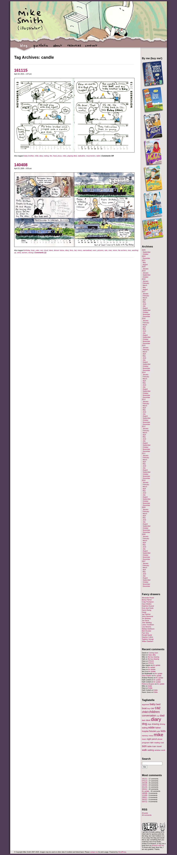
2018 (144, 279)
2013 (144, 399)
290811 (144, 797)
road (162, 743)
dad (162, 715)
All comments (147, 815)
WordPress (122, 852)
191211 (144, 779)
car (152, 708)
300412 (144, 789)
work (163, 750)
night (149, 739)
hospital (145, 731)
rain (105, 250)
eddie (151, 727)
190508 (144, 793)
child (36, 156)
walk (144, 750)
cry (158, 716)
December (146, 258)
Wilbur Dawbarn (147, 641)
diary (41, 156)
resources (74, 47)
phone (159, 739)
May (144, 262)
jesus (60, 156)
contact (91, 47)
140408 (21, 165)
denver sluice (59, 250)
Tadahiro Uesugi (147, 639)
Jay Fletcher (146, 614)
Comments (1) (40, 252)
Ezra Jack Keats (147, 608)
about (57, 47)
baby (153, 704)
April (144, 300)
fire (51, 156)
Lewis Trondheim (148, 625)
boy (148, 708)
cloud (46, 250)
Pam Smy (145, 633)
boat (32, 250)
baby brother (29, 156)
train (154, 746)
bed (158, 704)
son (144, 746)
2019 (144, 271)
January (146, 269)
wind (19, 252)
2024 (144, 256)
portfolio (40, 47)
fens (71, 250)
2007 (144, 561)
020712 (144, 801)
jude (158, 731)
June (144, 304)
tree (129, 250)
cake (37, 250)
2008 (144, 534)
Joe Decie (145, 620)
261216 (144, 787)
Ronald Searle (147, 635)
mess (80, 250)
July (144, 306)
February (146, 283)
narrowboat (87, 250)
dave (51, 250)
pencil (154, 739)
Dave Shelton (147, 604)
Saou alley (152, 655)
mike (64, 156)
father (158, 727)
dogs (149, 724)
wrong (30, 252)
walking (150, 750)
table (98, 156)
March (145, 285)
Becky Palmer (147, 600)
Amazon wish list (158, 845)
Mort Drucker (146, 631)
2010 (144, 480)
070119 (151, 661)
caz (41, 250)
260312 (144, 799)
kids (163, 731)
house (152, 731)
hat (75, 250)
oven (94, 250)
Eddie (150, 686)
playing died (72, 156)
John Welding (147, 623)
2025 (144, 250)
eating (46, 156)
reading (157, 743)
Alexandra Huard (148, 598)
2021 (144, 260)
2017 (144, 291)
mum (144, 739)
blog (24, 47)
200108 (144, 783)
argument (145, 704)
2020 (144, 267)
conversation (149, 715)
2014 (144, 372)
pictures (100, 250)
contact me (94, 852)
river (110, 250)
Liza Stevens (146, 627)
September (147, 252)
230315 (144, 785)
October (146, 254)
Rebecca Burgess (148, 684)
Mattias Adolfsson (148, 629)
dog (144, 723)
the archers (122, 250)
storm (115, 250)
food (54, 156)
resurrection (90, 156)
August (145, 264)
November (146, 314)
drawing (155, 724)
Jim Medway (146, 618)
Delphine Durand (148, 606)
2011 (144, 453)
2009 (144, 507)
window (157, 750)
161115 (21, 70)
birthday (27, 250)
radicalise (81, 156)
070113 (144, 781)
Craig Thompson (148, 602)
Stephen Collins (147, 637)
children (154, 712)
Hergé (144, 612)
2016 (144, 318)
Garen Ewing (146, 610)
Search (146, 758)
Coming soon (153, 653)
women (24, 252)
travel (159, 746)
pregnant (145, 743)
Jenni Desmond (147, 616)
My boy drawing (153, 657)
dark (144, 720)
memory (145, 736)
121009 (144, 795)
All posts (145, 813)
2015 (144, 345)
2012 (144, 426)
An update (156, 665)
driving (162, 724)
